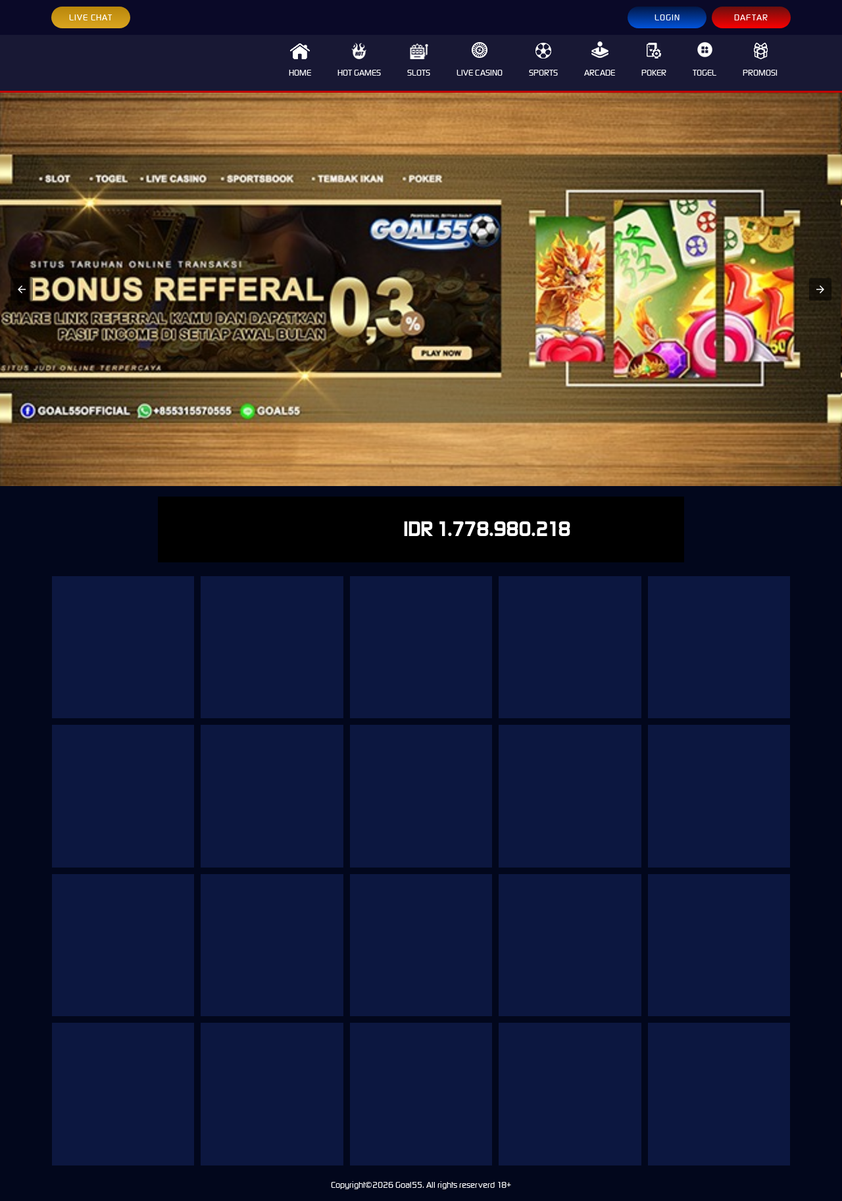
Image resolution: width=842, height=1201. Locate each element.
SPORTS (543, 59)
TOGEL (704, 59)
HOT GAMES (359, 59)
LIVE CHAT (90, 17)
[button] (22, 289)
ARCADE (599, 59)
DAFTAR (751, 17)
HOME (300, 59)
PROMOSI (760, 59)
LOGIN (667, 17)
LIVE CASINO (480, 59)
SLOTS (418, 59)
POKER (653, 59)
